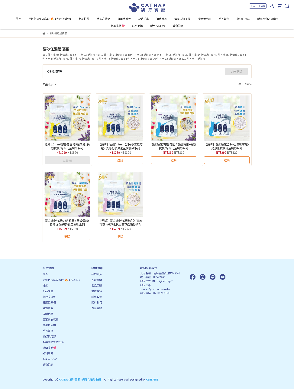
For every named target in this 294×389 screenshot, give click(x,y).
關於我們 (96, 302)
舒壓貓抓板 (124, 19)
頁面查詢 (96, 308)
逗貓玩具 (161, 19)
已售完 (67, 160)
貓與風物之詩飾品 (267, 19)
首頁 (18, 19)
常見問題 (96, 285)
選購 (120, 160)
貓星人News (157, 26)
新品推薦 (84, 19)
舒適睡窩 (143, 19)
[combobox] (49, 84)
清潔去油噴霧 (182, 19)
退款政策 (96, 291)
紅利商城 (137, 26)
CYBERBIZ (152, 379)
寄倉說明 (96, 280)
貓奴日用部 (243, 19)
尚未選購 (236, 71)
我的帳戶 (96, 274)
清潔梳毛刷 (204, 19)
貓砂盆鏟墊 (103, 19)
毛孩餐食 (223, 19)
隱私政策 (96, 297)
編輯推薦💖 (118, 26)
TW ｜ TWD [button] (258, 6)
